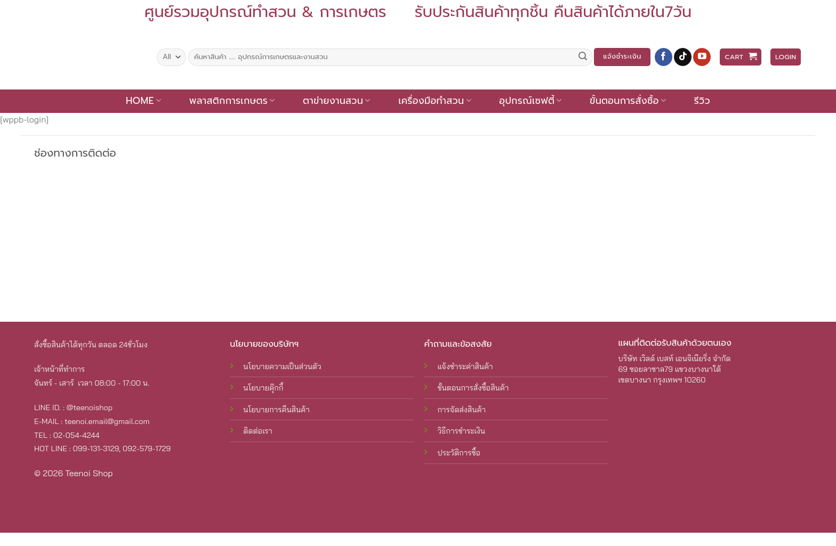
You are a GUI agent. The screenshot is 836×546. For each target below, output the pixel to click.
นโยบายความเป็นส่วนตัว (282, 366)
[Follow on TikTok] (683, 57)
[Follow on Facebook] (663, 57)
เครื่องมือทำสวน (434, 100)
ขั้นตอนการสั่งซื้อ (628, 100)
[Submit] (583, 57)
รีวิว (702, 100)
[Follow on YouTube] (702, 57)
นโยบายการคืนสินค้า (276, 409)
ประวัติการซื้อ (458, 453)
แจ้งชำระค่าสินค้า (465, 366)
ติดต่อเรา (257, 431)
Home (143, 100)
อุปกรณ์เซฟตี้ (530, 100)
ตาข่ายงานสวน (337, 100)
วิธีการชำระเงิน (461, 431)
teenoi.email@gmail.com (107, 421)
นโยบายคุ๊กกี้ (263, 388)
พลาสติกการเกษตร (232, 100)
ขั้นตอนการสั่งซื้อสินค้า (473, 388)
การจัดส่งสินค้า (461, 409)
